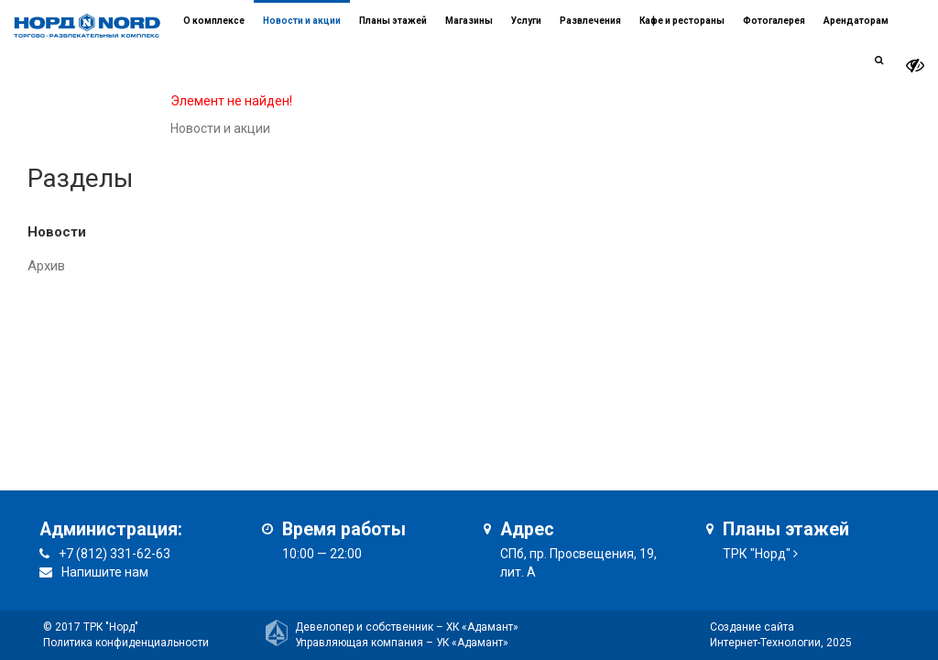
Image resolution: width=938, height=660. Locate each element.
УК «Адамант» (472, 642)
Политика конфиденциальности (126, 642)
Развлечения (590, 21)
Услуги (526, 21)
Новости (56, 232)
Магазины (469, 21)
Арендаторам (856, 21)
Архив (46, 266)
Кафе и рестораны (682, 21)
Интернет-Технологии (765, 642)
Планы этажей (393, 21)
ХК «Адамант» (482, 627)
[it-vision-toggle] (915, 65)
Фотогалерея (774, 21)
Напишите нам (104, 572)
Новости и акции (302, 21)
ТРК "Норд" (757, 553)
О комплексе (214, 21)
